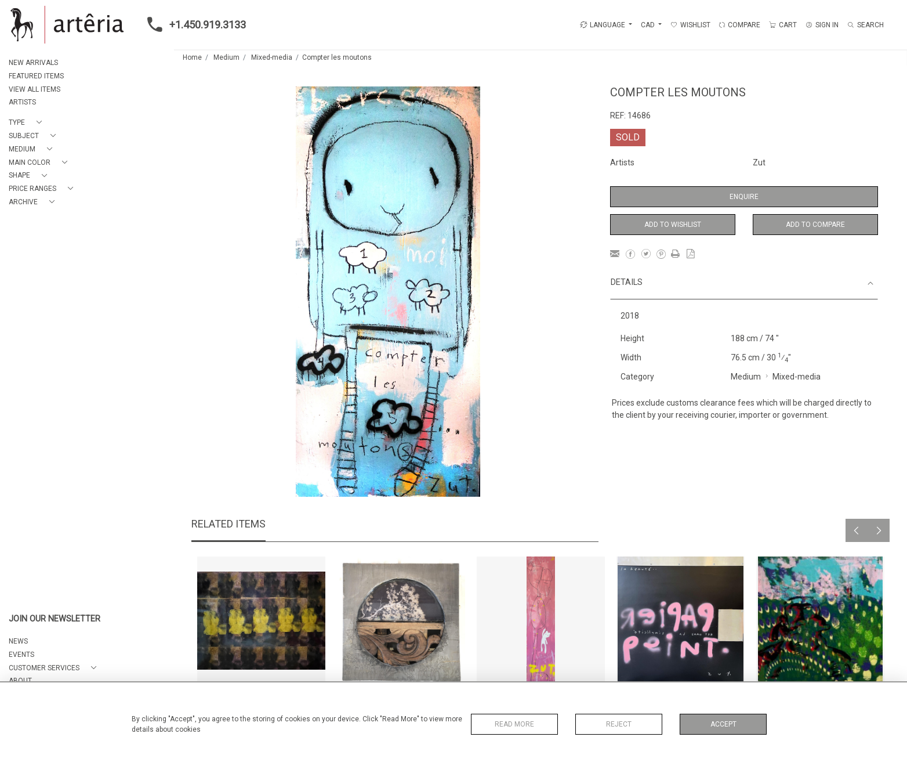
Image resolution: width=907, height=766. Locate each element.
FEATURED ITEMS (36, 76)
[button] (27, 123)
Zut (759, 162)
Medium (226, 57)
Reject (619, 724)
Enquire (744, 197)
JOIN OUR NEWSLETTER (54, 619)
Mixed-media (271, 57)
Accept (723, 724)
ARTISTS (22, 102)
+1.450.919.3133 (193, 24)
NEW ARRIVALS (33, 63)
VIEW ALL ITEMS (34, 89)
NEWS (18, 641)
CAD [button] (648, 25)
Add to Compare (815, 225)
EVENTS (21, 655)
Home (192, 57)
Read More (514, 724)
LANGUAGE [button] (602, 25)
